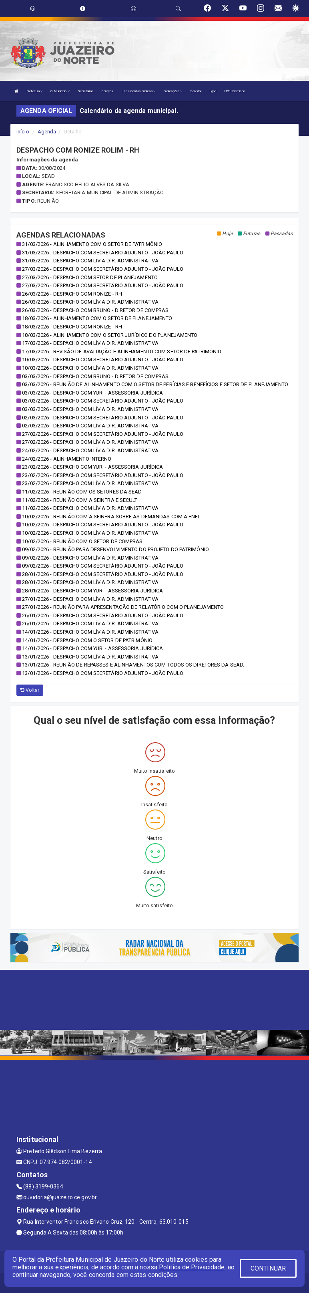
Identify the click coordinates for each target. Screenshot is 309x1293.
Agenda (47, 132)
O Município (59, 91)
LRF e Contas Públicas (138, 91)
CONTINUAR (268, 1268)
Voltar (29, 690)
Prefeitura (34, 91)
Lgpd (212, 91)
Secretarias (85, 91)
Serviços (107, 91)
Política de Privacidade (192, 1267)
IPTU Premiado (234, 91)
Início (22, 132)
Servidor (195, 91)
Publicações (172, 91)
